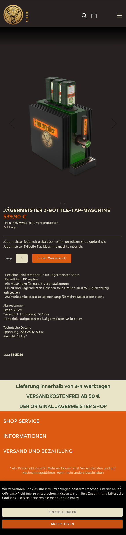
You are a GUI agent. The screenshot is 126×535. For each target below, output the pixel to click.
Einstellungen (63, 512)
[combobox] (84, 14)
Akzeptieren (62, 524)
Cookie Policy (69, 498)
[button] (114, 123)
